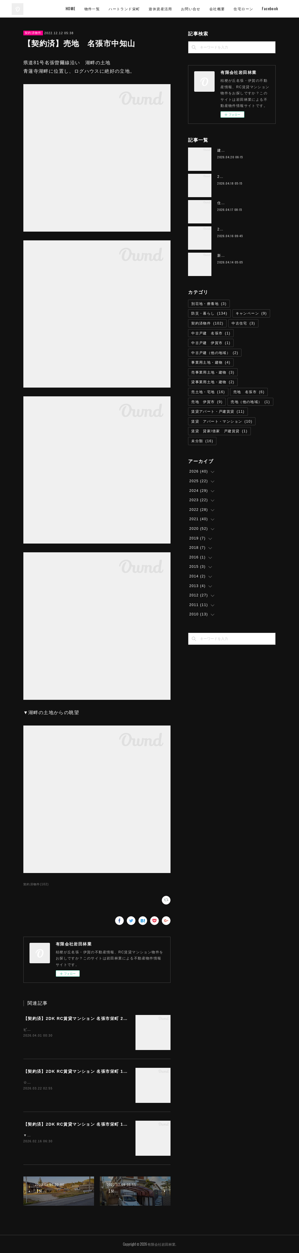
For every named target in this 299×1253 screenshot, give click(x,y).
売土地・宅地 (208, 392)
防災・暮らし (209, 313)
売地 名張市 (249, 392)
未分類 (202, 441)
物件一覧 (132, 8)
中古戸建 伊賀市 (210, 343)
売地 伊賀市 (206, 402)
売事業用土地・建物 (212, 372)
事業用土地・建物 (210, 362)
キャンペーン (251, 313)
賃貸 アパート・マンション (221, 421)
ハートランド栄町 (163, 8)
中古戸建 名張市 (210, 333)
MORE (278, 8)
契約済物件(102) (36, 884)
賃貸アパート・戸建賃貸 (217, 411)
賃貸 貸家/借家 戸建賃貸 (219, 431)
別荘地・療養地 (209, 304)
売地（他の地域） (250, 402)
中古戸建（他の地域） (214, 353)
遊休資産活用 (199, 8)
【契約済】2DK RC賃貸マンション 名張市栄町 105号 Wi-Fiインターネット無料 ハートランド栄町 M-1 (128, 1071)
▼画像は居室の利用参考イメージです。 (58, 1135)
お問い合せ (230, 8)
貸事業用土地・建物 (212, 382)
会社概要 (257, 8)
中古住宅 (243, 323)
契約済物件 (33, 32)
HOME (110, 8)
